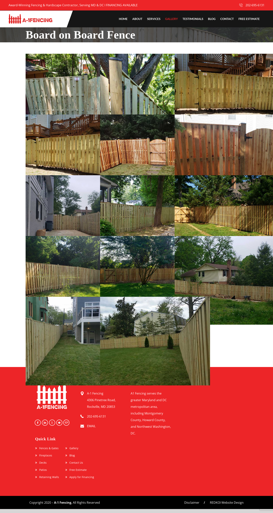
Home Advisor (59, 423)
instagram (44, 423)
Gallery (73, 448)
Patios (43, 470)
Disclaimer (191, 502)
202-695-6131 (255, 5)
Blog (72, 455)
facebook (37, 423)
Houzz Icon (51, 423)
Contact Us (76, 462)
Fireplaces (45, 455)
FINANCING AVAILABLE (122, 5)
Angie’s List (66, 423)
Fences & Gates (49, 448)
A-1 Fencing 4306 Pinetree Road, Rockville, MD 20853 (101, 400)
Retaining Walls (49, 477)
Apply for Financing (81, 477)
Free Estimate (78, 470)
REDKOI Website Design (227, 502)
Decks (43, 462)
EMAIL (91, 426)
